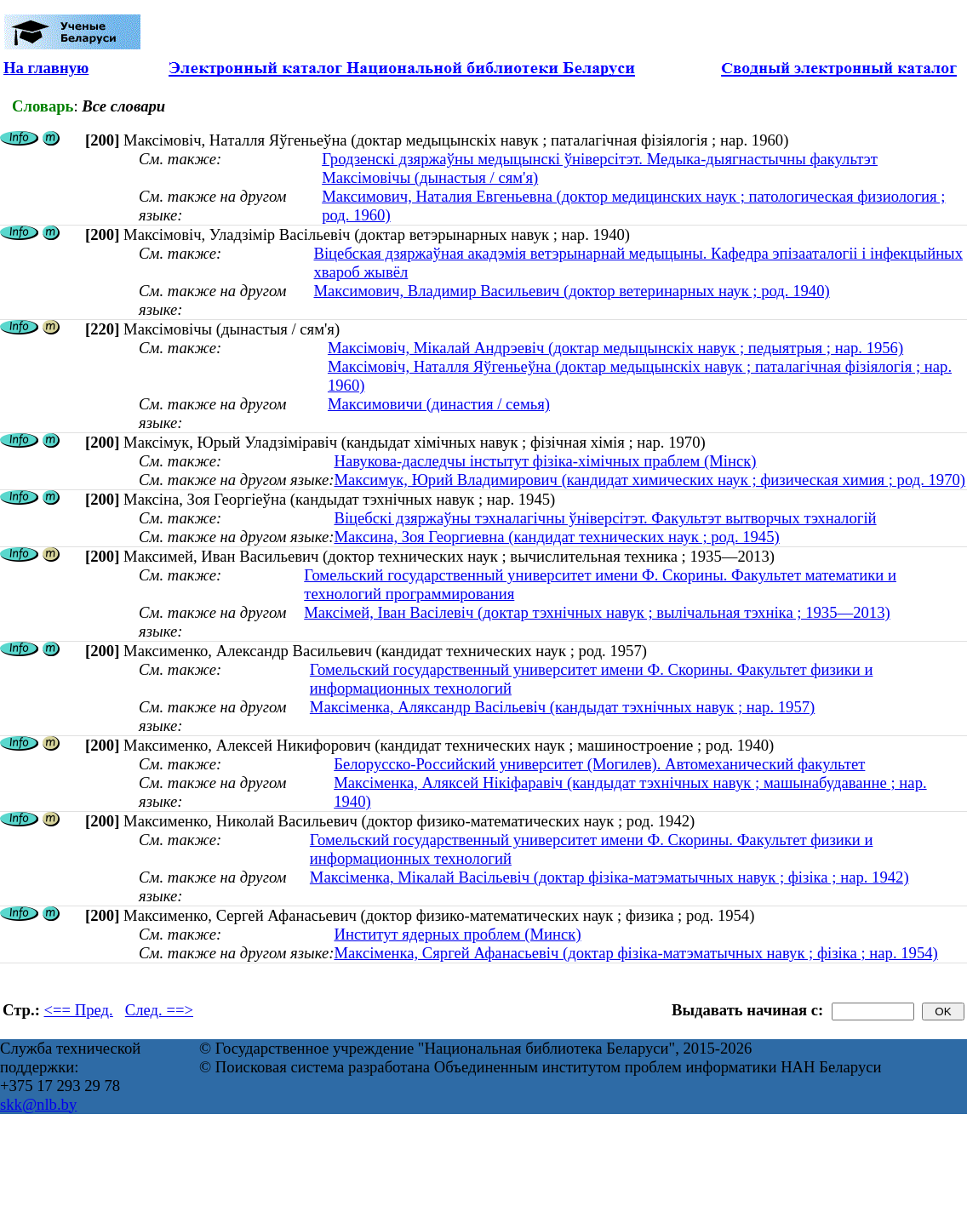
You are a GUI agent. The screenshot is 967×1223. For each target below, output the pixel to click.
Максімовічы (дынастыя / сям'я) (430, 177)
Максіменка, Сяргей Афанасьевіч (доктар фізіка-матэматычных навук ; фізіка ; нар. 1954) (635, 953)
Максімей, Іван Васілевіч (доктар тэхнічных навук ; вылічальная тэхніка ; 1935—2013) (597, 612)
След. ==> (159, 1010)
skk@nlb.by (38, 1104)
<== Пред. (78, 1010)
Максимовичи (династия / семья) (439, 404)
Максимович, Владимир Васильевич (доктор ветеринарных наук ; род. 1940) (571, 291)
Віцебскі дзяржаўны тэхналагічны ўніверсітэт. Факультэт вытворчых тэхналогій (605, 518)
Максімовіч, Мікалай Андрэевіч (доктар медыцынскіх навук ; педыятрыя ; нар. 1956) (615, 348)
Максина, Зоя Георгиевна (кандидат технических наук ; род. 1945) (556, 537)
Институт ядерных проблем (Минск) (457, 934)
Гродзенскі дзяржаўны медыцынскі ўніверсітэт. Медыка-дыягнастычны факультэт (600, 159)
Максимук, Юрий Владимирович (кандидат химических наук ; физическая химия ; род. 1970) (649, 480)
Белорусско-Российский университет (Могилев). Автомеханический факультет (599, 764)
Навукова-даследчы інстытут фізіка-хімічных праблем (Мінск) (545, 461)
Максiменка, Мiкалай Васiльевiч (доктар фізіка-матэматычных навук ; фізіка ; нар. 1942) (609, 877)
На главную (46, 68)
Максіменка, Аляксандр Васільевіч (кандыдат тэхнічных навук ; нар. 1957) (562, 707)
